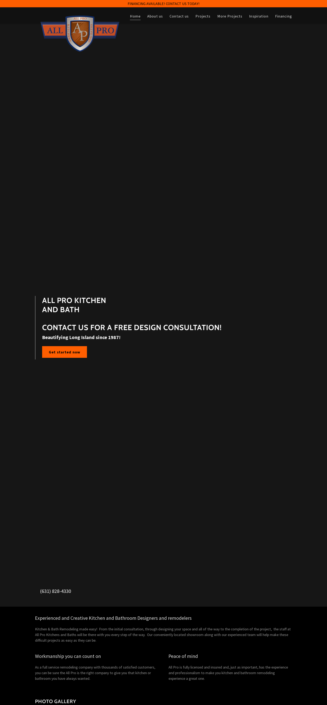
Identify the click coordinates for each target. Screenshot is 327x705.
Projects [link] (202, 16)
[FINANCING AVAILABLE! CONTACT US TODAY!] (163, 3)
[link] (80, 15)
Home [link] (135, 16)
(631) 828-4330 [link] (55, 591)
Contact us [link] (179, 16)
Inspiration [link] (258, 16)
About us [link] (155, 16)
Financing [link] (283, 16)
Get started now (64, 352)
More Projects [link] (230, 16)
